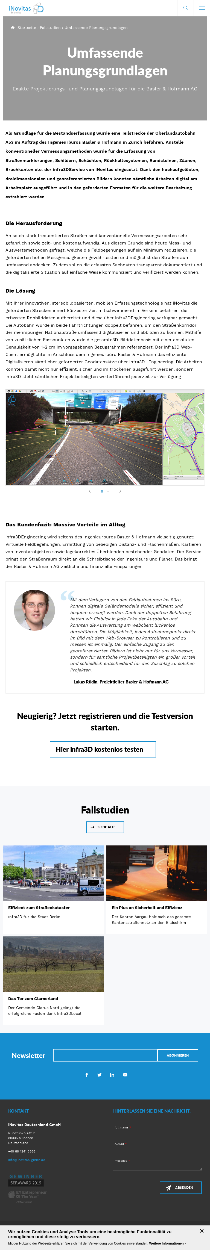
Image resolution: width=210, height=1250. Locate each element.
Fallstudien (50, 27)
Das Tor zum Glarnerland (33, 998)
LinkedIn (112, 1075)
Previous (92, 491)
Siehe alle (106, 827)
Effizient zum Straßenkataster (39, 907)
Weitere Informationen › (167, 1243)
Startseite (27, 27)
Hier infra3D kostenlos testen (99, 749)
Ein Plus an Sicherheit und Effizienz (147, 907)
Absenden (184, 1188)
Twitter (99, 1075)
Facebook (86, 1075)
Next (117, 491)
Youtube (125, 1075)
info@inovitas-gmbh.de (26, 1160)
